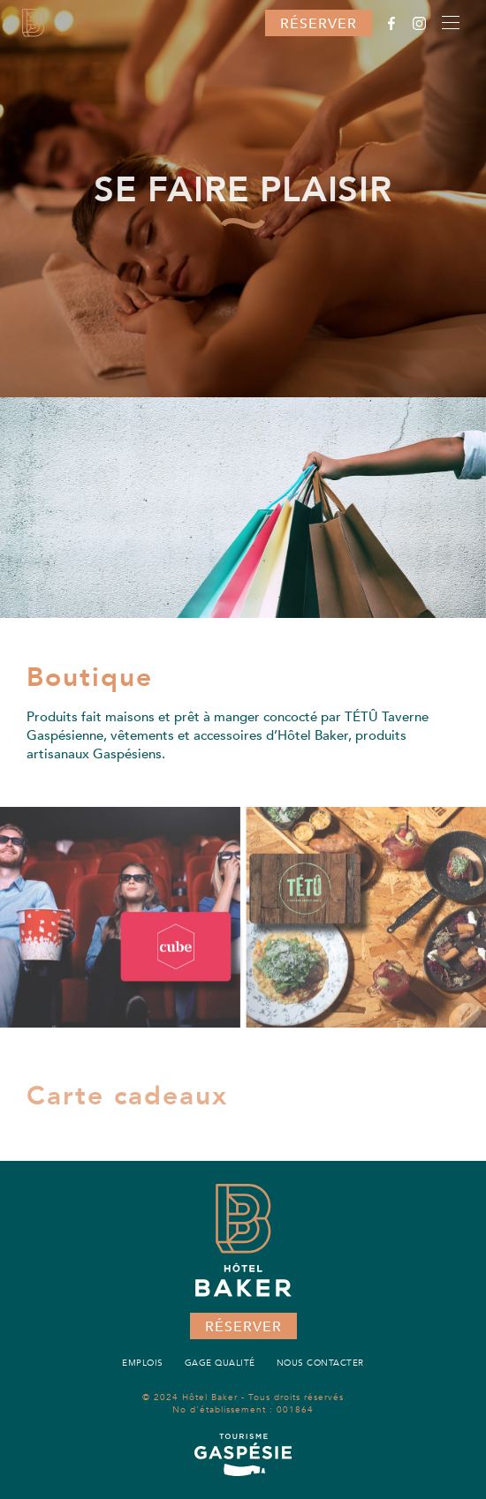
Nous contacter (320, 1363)
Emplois (142, 1363)
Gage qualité (220, 1363)
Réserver (318, 24)
